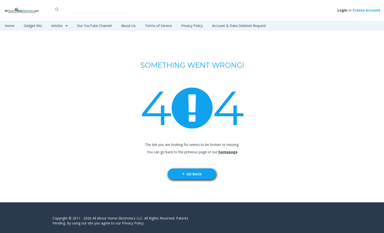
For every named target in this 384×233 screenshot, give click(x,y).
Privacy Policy (192, 25)
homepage (228, 152)
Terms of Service (158, 25)
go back (192, 174)
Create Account (366, 10)
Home (9, 25)
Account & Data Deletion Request (239, 25)
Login (342, 10)
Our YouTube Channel (94, 25)
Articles (59, 25)
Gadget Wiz (33, 25)
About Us (128, 25)
